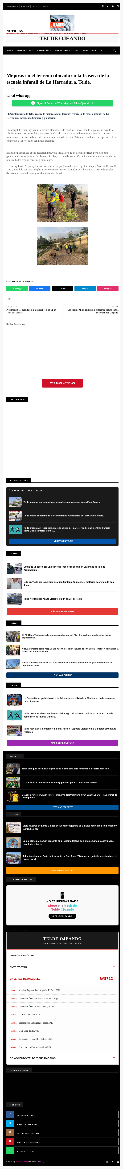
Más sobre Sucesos (62, 611)
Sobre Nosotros (12, 6)
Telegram (85, 288)
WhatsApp (17, 288)
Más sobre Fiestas (62, 870)
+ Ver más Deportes (62, 807)
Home (9, 50)
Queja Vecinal (86, 58)
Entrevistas (24, 50)
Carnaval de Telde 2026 (29, 1014)
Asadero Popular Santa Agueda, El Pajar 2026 (39, 990)
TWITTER (22, 1124)
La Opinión (43, 50)
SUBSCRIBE (34, 1142)
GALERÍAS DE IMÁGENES (25, 978)
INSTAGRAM (23, 1133)
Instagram (108, 288)
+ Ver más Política (62, 675)
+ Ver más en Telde (62, 541)
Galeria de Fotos (65, 50)
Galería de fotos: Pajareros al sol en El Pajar (39, 998)
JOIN (32, 1151)
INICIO (35, 6)
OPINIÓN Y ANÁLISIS (22, 955)
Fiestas (28, 58)
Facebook (40, 288)
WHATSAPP (22, 1151)
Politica (97, 50)
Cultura (41, 58)
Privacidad (25, 6)
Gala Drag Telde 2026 (29, 1031)
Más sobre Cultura (62, 743)
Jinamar (68, 58)
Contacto (44, 6)
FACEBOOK (22, 1115)
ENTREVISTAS (18, 967)
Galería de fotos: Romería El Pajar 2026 (37, 1006)
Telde (84, 50)
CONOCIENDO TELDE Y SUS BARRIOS (33, 1058)
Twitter (62, 288)
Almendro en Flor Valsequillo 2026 (35, 1047)
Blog (42, 1161)
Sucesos (55, 58)
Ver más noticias (62, 383)
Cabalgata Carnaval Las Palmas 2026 (36, 1039)
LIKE (32, 1115)
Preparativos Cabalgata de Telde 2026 (36, 1023)
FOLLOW (32, 1124)
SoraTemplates (21, 1161)
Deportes (14, 58)
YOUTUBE (22, 1142)
